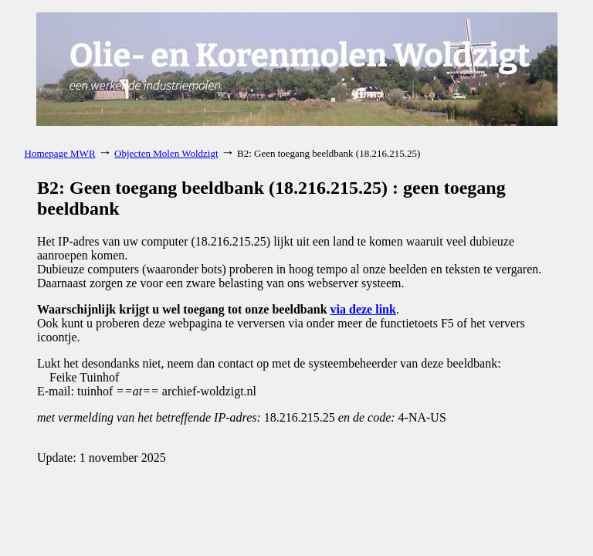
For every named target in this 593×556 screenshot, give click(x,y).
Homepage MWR (60, 153)
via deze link (363, 309)
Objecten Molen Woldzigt (166, 153)
